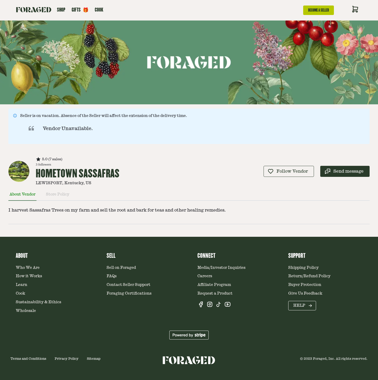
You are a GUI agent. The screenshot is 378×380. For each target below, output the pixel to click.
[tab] (22, 196)
